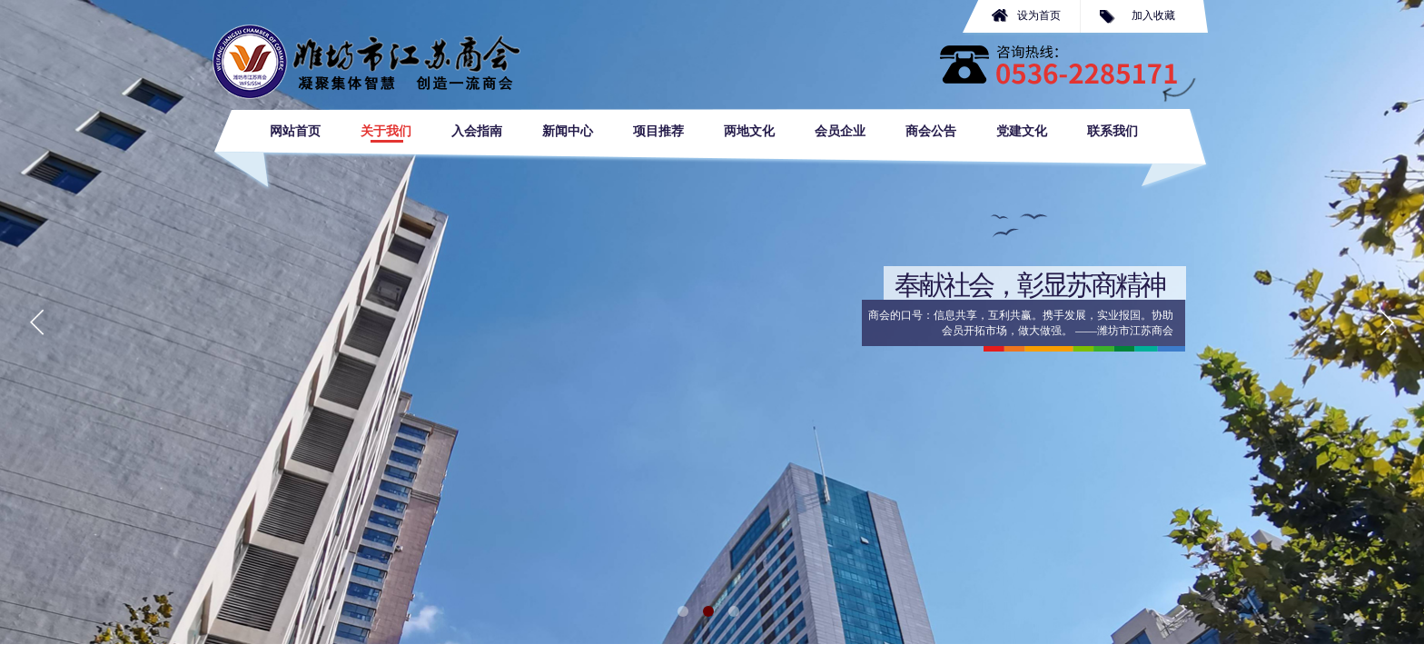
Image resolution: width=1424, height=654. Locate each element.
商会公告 (930, 131)
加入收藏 (1153, 15)
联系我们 (1112, 131)
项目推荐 (658, 131)
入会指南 (476, 131)
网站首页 (295, 131)
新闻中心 (567, 131)
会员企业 (840, 131)
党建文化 (1021, 131)
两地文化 (749, 131)
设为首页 (1039, 15)
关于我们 (386, 131)
